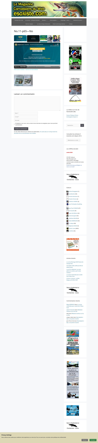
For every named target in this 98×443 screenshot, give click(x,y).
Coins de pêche (54, 20)
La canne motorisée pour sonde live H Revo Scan (74, 306)
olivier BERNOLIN (73, 221)
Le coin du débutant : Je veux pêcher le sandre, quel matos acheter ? (73, 271)
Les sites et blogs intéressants (43, 24)
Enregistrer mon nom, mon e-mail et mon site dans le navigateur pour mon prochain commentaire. (36, 124)
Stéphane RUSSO (73, 226)
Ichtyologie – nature (66, 20)
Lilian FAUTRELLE (73, 213)
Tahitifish (71, 231)
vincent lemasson (73, 196)
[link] (16, 44)
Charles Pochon (73, 199)
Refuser (85, 440)
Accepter (93, 440)
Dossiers (45, 20)
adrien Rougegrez (73, 191)
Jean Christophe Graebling (75, 204)
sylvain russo (72, 228)
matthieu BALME (73, 218)
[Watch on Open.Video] (20, 67)
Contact (70, 24)
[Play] (46, 38)
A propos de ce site (19, 20)
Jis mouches (72, 210)
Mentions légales (31, 24)
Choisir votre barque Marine (60, 24)
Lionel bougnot (72, 215)
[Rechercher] (82, 125)
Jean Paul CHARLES (73, 208)
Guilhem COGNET (73, 201)
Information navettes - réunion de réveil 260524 (30, 44)
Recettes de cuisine (79, 20)
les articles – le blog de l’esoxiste (32, 20)
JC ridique (71, 223)
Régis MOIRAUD (70, 304)
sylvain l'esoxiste (70, 310)
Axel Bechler (72, 194)
